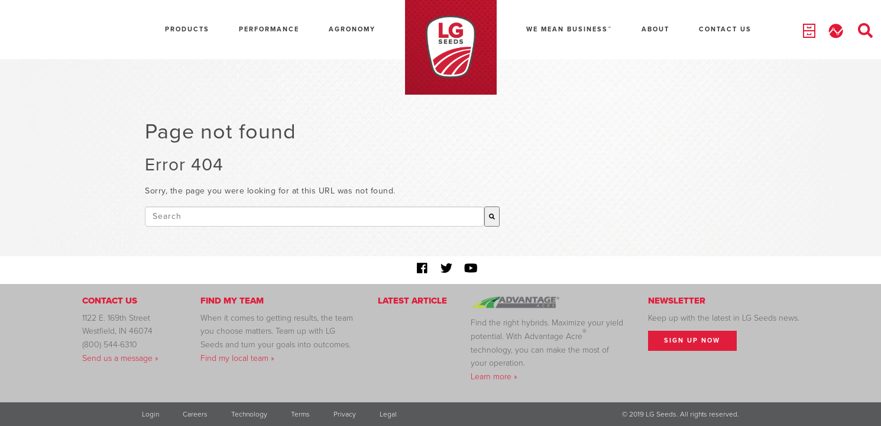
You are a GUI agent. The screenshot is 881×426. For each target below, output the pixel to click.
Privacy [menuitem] (344, 414)
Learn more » (494, 377)
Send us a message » (120, 358)
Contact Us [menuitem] (725, 29)
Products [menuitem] (187, 29)
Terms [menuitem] (300, 414)
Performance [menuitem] (269, 29)
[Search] (492, 216)
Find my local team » (237, 358)
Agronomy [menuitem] (352, 29)
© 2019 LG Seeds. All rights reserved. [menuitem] (680, 414)
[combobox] (314, 216)
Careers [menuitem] (195, 414)
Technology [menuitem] (249, 414)
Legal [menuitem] (388, 414)
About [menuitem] (655, 29)
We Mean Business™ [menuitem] (569, 29)
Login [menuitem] (150, 414)
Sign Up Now (692, 340)
